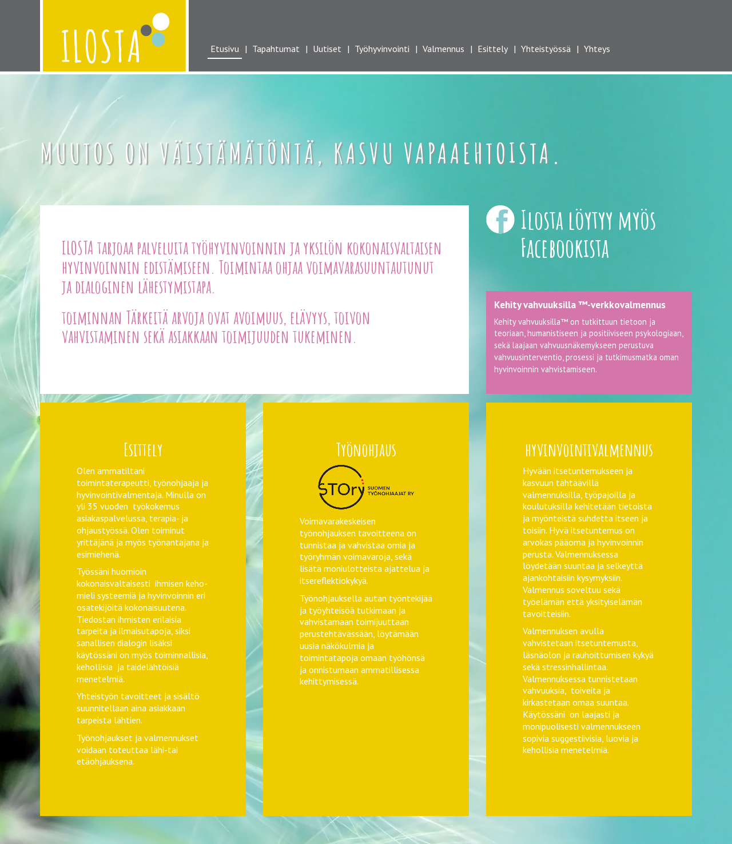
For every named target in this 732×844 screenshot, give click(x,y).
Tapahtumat (276, 48)
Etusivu (224, 48)
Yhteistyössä (546, 48)
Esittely (493, 48)
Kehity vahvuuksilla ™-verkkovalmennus (580, 304)
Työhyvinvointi (382, 48)
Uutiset (327, 48)
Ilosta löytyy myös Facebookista (588, 233)
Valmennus (443, 48)
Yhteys (597, 48)
